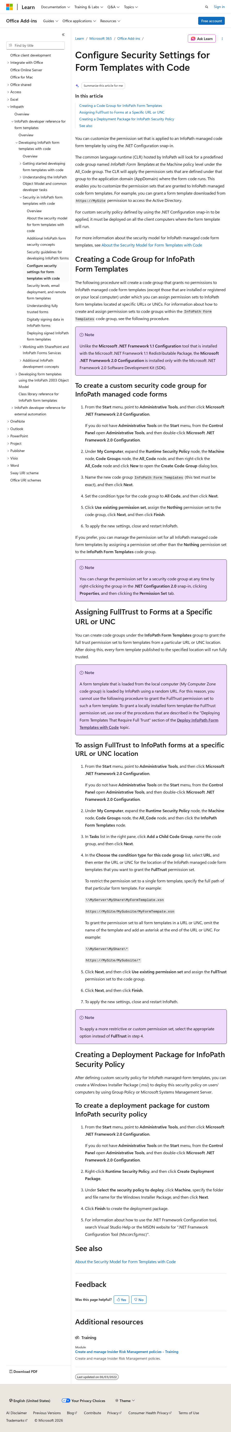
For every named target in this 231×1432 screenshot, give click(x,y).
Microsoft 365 (100, 38)
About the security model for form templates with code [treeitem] (47, 224)
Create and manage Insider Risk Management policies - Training (126, 1351)
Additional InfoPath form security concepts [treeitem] (46, 241)
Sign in (219, 6)
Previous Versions (47, 1412)
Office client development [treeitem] (30, 55)
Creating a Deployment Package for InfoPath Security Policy (126, 118)
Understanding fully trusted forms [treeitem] (42, 308)
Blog (70, 1412)
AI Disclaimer (16, 1412)
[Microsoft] (9, 7)
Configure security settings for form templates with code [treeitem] (43, 272)
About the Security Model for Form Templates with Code (152, 245)
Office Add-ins (128, 38)
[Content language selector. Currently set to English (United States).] (29, 1401)
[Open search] (207, 7)
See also (85, 125)
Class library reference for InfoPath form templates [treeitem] (39, 397)
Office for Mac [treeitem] (21, 77)
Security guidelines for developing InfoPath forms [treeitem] (48, 255)
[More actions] (222, 39)
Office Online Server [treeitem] (26, 69)
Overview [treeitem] (21, 114)
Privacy (113, 1412)
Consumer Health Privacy (148, 1412)
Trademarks (15, 1420)
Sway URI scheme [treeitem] (24, 472)
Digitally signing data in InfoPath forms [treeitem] (45, 322)
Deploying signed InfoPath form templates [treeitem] (48, 336)
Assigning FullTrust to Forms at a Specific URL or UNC (122, 112)
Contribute (92, 1412)
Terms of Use (189, 1412)
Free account (211, 20)
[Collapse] (63, 34)
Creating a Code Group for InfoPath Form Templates (120, 105)
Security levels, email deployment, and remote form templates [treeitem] (46, 291)
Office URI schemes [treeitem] (25, 480)
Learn (79, 38)
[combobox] (35, 45)
